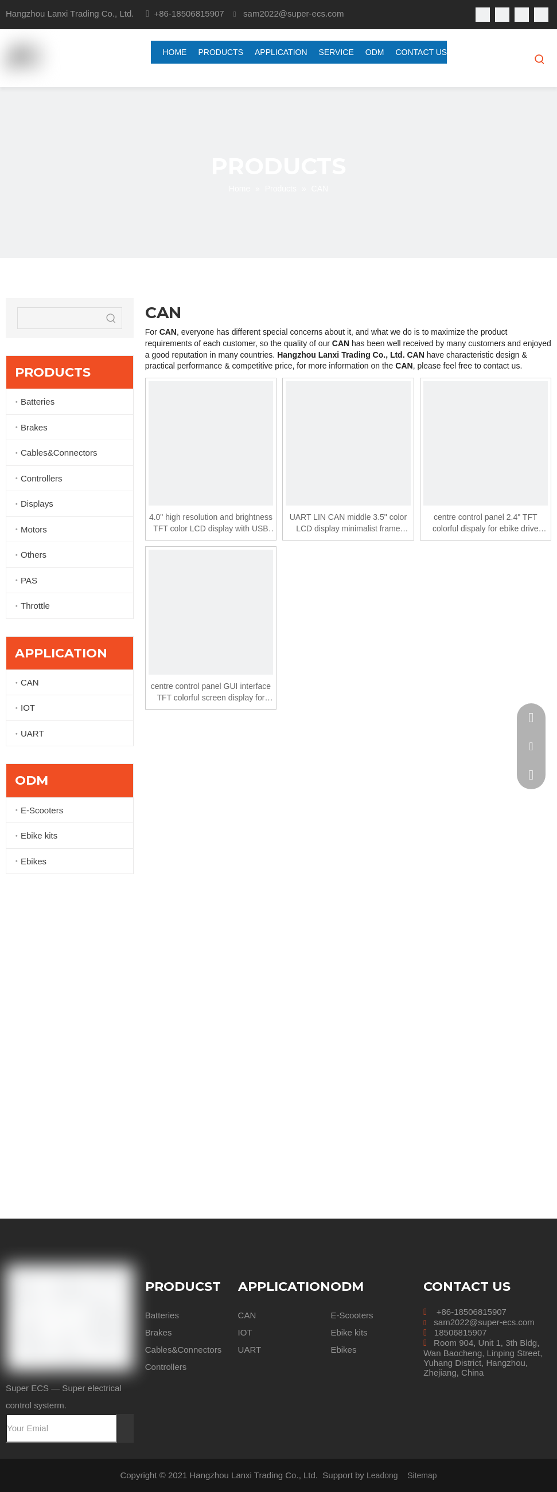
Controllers (42, 478)
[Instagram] (541, 14)
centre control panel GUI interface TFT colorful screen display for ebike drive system (211, 692)
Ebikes (33, 861)
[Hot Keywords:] (539, 59)
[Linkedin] (502, 14)
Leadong (382, 1475)
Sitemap (422, 1475)
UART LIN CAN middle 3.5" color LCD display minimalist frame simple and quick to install (348, 523)
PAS (29, 580)
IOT (28, 707)
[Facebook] (483, 14)
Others (33, 554)
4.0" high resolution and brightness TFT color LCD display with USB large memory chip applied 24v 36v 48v (211, 523)
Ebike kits (39, 835)
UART (32, 733)
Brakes (34, 427)
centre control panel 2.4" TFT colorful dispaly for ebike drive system (485, 523)
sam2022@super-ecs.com (484, 1322)
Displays (37, 503)
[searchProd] (59, 318)
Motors (34, 529)
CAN (30, 682)
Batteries (37, 401)
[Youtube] (522, 14)
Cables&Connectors (59, 452)
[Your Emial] (61, 1428)
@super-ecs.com (311, 13)
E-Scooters (42, 810)
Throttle (35, 605)
